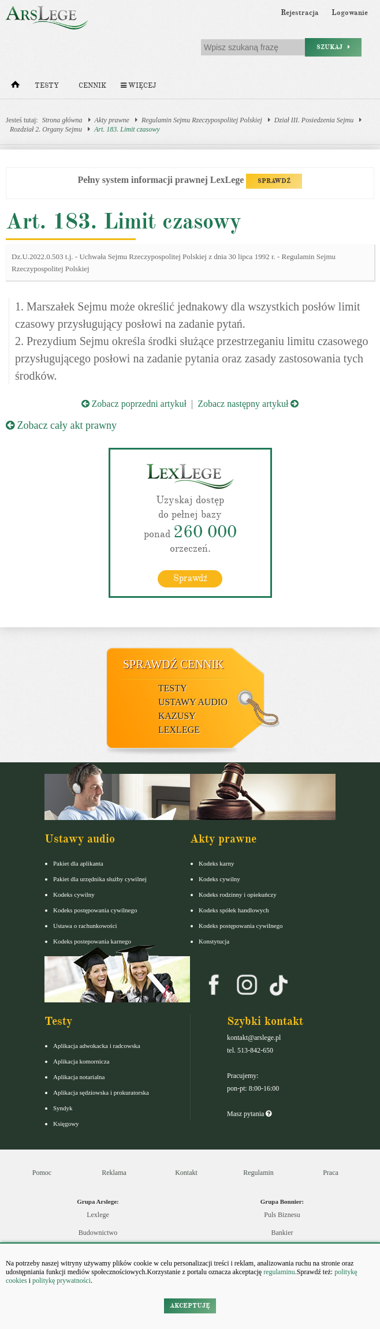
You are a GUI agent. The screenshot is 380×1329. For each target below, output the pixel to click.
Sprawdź (190, 578)
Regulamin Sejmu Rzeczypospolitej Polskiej (201, 120)
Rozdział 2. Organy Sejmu (46, 129)
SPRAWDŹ (274, 181)
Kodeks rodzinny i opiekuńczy (238, 894)
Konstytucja (214, 941)
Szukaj (333, 47)
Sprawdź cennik (173, 664)
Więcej (138, 85)
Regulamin (258, 1173)
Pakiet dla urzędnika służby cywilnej (100, 878)
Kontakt (186, 1173)
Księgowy (66, 1123)
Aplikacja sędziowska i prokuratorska (101, 1092)
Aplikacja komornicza (81, 1061)
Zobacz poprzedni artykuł (134, 404)
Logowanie (349, 12)
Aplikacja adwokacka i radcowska (96, 1045)
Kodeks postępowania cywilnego (95, 910)
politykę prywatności (61, 1280)
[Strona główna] (15, 87)
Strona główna (62, 120)
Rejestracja (300, 12)
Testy (47, 85)
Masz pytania (249, 1114)
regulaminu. (279, 1272)
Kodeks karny (216, 863)
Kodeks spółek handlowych (234, 910)
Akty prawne (112, 120)
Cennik (92, 85)
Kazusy (177, 716)
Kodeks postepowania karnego (92, 941)
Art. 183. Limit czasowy (127, 129)
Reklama (114, 1173)
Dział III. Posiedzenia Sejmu (313, 120)
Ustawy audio (193, 702)
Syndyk (63, 1108)
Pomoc (41, 1173)
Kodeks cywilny (74, 894)
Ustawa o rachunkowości (85, 925)
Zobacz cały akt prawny (61, 425)
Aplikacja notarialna (79, 1076)
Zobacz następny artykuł (248, 404)
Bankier (282, 1233)
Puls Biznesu (282, 1215)
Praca (330, 1173)
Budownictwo (98, 1233)
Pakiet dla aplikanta (78, 863)
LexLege (179, 730)
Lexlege (98, 1215)
